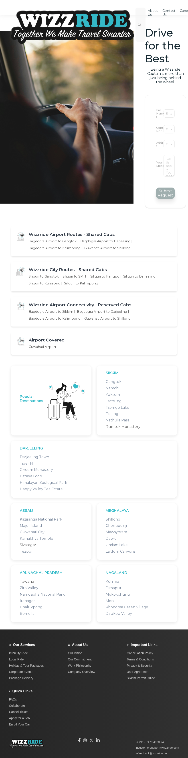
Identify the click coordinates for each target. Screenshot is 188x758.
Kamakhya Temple (36, 538)
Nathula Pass (117, 420)
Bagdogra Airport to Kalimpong (55, 248)
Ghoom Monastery (36, 470)
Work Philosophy (79, 665)
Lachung (114, 401)
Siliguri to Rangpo (104, 276)
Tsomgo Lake (117, 407)
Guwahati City (32, 532)
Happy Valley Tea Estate (41, 489)
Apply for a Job (19, 718)
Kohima (112, 581)
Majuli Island (31, 525)
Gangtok (113, 382)
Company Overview (81, 672)
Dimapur (113, 588)
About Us (80, 645)
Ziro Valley (29, 588)
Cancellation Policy (140, 653)
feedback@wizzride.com (153, 753)
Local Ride (16, 659)
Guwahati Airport (42, 347)
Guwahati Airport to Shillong (107, 248)
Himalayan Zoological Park (43, 482)
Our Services (24, 645)
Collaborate (17, 705)
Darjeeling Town (34, 457)
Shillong (113, 519)
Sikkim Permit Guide (141, 678)
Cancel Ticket (18, 712)
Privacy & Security (139, 665)
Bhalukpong (31, 607)
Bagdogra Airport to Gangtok (53, 241)
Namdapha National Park (42, 594)
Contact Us (168, 13)
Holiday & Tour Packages (26, 665)
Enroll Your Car (19, 724)
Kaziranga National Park (41, 519)
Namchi (112, 388)
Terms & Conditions (140, 659)
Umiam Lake (117, 545)
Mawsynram (116, 532)
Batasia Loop (31, 476)
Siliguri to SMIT (75, 276)
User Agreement (138, 672)
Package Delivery (21, 678)
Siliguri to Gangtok (44, 276)
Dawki (111, 538)
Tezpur (26, 551)
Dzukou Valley (119, 613)
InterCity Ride (18, 653)
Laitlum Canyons (120, 551)
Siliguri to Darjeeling (139, 276)
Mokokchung (118, 594)
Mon (110, 601)
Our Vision (75, 653)
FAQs (13, 699)
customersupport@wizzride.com (158, 747)
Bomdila (27, 613)
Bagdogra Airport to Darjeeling (105, 241)
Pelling (112, 414)
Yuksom (113, 394)
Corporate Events (21, 672)
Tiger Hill (28, 463)
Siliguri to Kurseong (44, 283)
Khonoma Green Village (127, 607)
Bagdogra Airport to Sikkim (51, 312)
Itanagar (27, 601)
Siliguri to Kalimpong (81, 283)
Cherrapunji (116, 525)
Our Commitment (80, 659)
